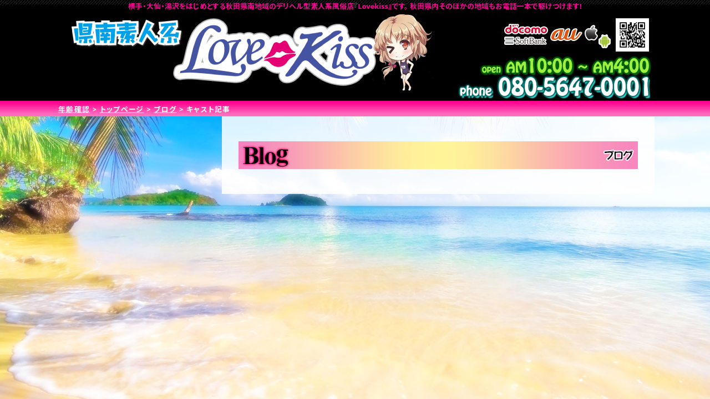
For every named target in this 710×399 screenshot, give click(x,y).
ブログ (165, 109)
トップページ (122, 109)
